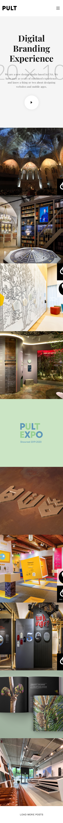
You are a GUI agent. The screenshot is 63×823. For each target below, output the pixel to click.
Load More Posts (31, 814)
